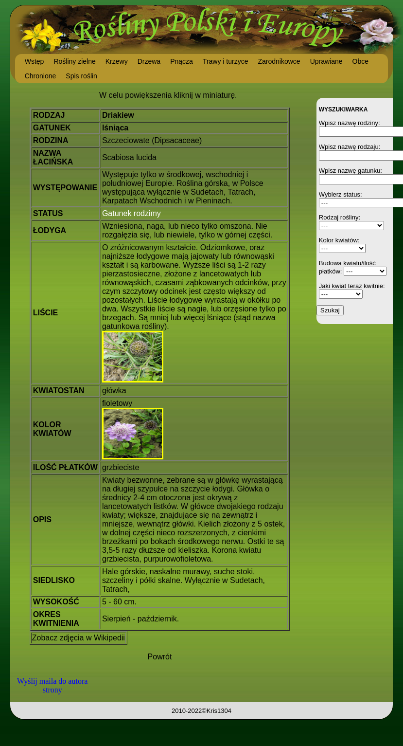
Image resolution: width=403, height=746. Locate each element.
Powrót (160, 657)
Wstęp (34, 61)
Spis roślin (81, 76)
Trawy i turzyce (225, 61)
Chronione (40, 76)
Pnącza (181, 61)
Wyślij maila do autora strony (52, 685)
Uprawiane (326, 61)
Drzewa (149, 61)
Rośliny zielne (74, 61)
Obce (360, 61)
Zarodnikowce (279, 61)
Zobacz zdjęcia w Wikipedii (78, 638)
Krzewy (116, 61)
